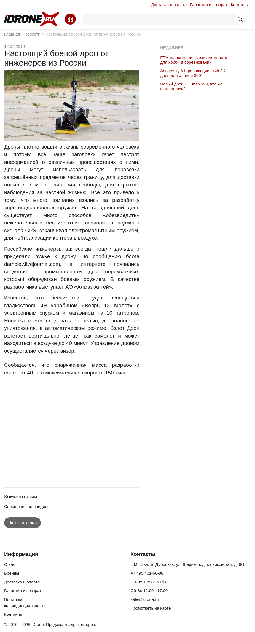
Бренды (11, 573)
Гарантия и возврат (208, 4)
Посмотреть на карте (151, 608)
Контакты (240, 4)
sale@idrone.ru (145, 599)
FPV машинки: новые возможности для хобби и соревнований (193, 60)
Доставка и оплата (169, 4)
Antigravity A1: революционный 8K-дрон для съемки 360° (193, 73)
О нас (9, 564)
